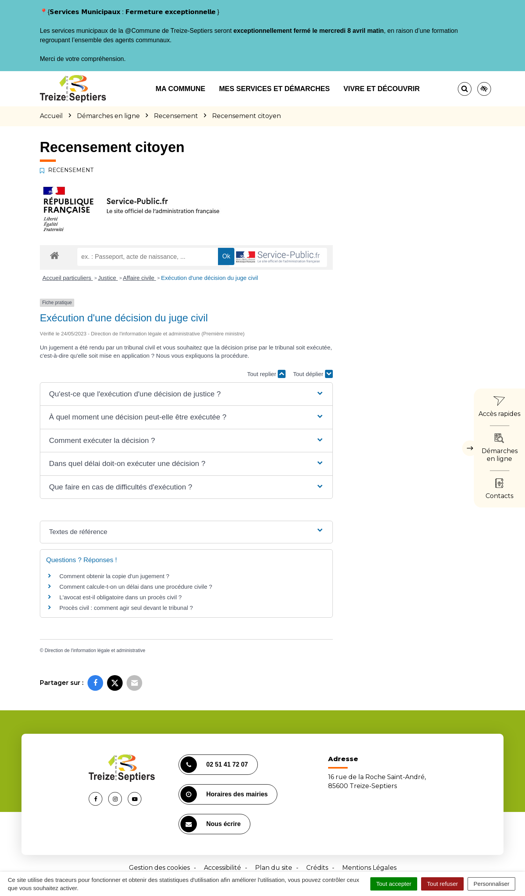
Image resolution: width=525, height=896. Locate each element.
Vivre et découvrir (381, 89)
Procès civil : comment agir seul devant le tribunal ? (126, 607)
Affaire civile (139, 277)
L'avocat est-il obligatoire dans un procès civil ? (120, 597)
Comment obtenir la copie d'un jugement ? (114, 576)
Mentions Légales (369, 867)
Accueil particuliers (68, 277)
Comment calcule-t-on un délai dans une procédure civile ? (135, 586)
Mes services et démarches (274, 89)
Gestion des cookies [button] (159, 867)
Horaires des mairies (224, 794)
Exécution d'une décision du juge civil (210, 277)
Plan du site (273, 867)
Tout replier (266, 374)
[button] (186, 394)
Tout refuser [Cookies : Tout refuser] (442, 883)
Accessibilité (222, 867)
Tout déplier (313, 374)
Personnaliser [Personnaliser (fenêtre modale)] (491, 883)
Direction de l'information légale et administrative (95, 650)
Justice (108, 277)
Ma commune (180, 89)
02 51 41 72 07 (214, 764)
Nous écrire (210, 824)
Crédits (317, 867)
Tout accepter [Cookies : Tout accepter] (393, 883)
